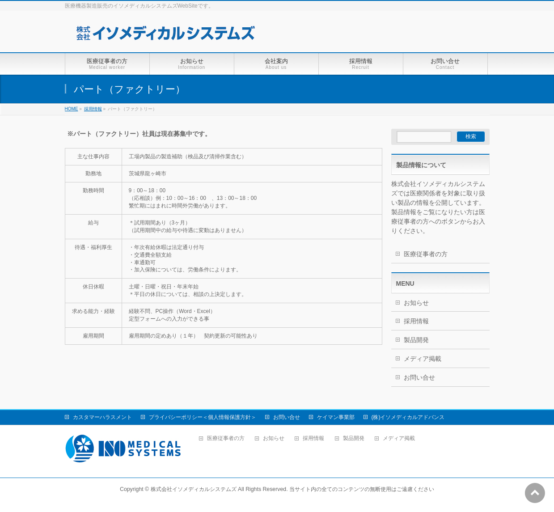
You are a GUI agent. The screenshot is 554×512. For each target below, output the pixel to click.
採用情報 (93, 108)
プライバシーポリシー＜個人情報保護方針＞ (202, 417)
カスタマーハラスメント (102, 417)
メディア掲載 (422, 358)
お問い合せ (419, 377)
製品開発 (416, 339)
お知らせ (416, 302)
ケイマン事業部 (336, 417)
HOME (71, 108)
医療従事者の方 (426, 254)
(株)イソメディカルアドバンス (408, 417)
